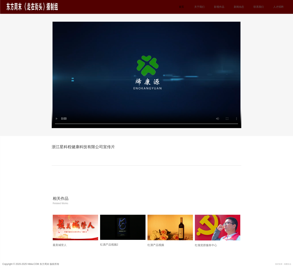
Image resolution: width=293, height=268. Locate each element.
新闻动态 (239, 6)
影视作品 (219, 6)
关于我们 (199, 6)
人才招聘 (278, 6)
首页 (181, 6)
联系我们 (259, 6)
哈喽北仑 (287, 264)
